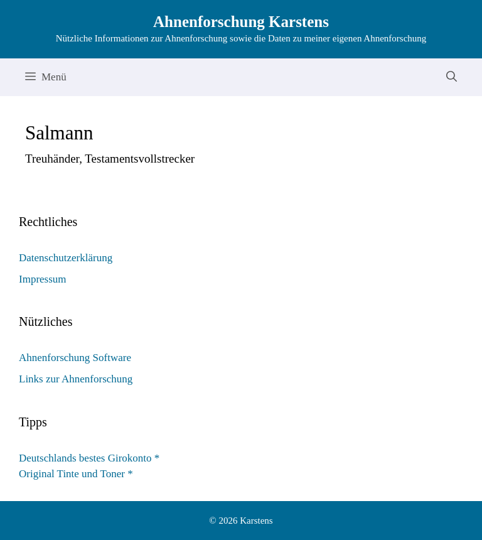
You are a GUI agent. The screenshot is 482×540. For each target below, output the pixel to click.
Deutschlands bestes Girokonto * (89, 458)
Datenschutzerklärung (65, 258)
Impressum (43, 279)
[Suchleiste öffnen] (451, 77)
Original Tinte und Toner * (76, 474)
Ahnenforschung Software (75, 358)
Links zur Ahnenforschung (75, 379)
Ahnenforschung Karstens (241, 21)
